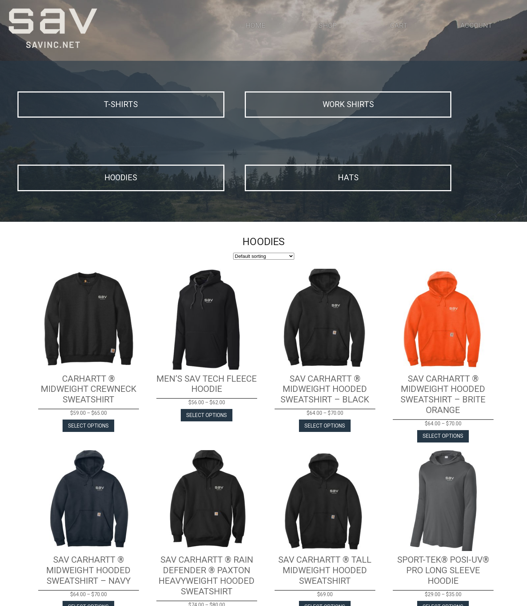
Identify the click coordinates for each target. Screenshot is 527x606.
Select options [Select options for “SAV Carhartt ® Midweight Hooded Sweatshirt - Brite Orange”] (443, 347)
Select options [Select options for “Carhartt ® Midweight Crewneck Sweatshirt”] (88, 337)
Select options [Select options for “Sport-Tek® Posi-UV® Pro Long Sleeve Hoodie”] (443, 518)
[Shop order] (263, 167)
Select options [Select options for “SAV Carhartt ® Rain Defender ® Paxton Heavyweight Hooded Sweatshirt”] (206, 529)
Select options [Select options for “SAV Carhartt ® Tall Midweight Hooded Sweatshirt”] (324, 518)
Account (475, 26)
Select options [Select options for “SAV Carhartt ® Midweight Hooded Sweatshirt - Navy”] (88, 518)
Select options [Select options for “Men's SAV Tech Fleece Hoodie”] (206, 327)
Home (255, 26)
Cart (397, 26)
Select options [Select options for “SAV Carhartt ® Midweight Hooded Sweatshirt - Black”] (324, 337)
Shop (326, 26)
